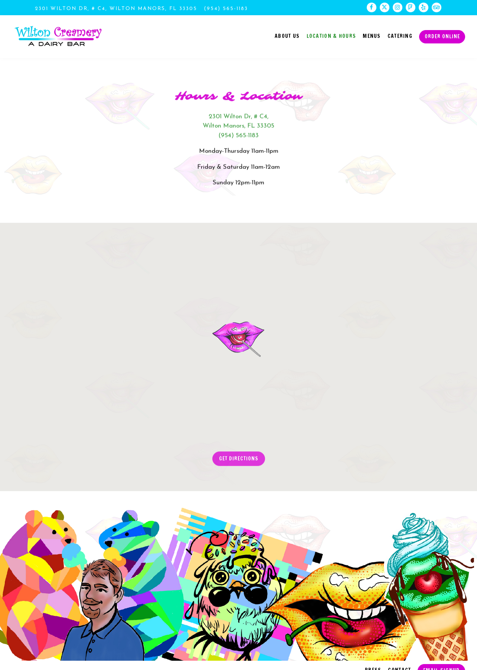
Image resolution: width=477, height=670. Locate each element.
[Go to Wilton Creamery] (116, 9)
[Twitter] (384, 7)
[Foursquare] (410, 7)
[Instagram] (397, 7)
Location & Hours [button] (331, 35)
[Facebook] (371, 7)
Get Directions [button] (238, 460)
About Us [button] (287, 35)
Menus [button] (372, 35)
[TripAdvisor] (436, 7)
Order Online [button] (442, 36)
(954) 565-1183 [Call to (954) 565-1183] (226, 8)
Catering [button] (400, 35)
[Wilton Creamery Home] (58, 36)
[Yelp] (423, 7)
